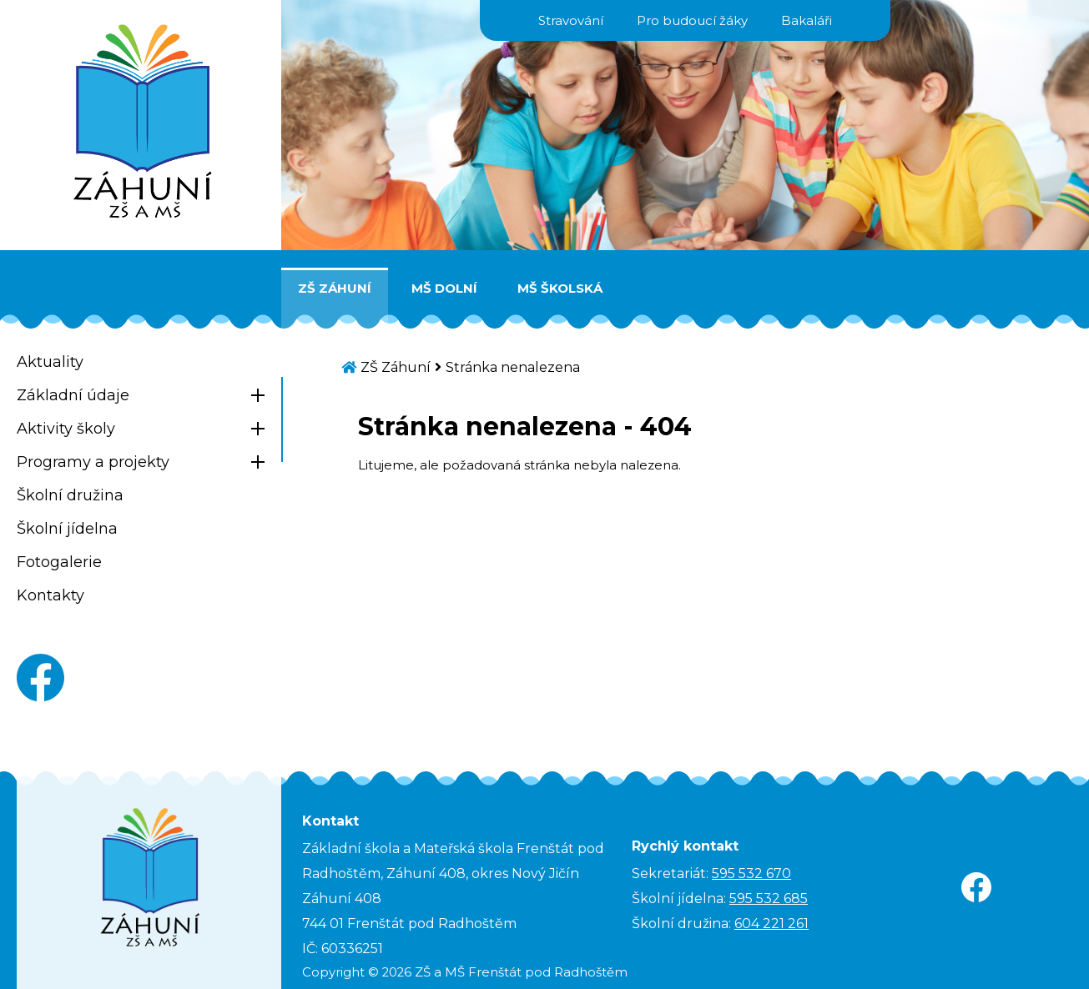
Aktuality (50, 362)
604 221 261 (771, 923)
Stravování (570, 20)
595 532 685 (768, 898)
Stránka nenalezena (513, 367)
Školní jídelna (67, 529)
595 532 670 (751, 873)
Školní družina (70, 495)
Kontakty (50, 595)
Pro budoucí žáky (692, 20)
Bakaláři (806, 20)
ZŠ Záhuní (334, 288)
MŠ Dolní (444, 288)
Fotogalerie (59, 562)
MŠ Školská (559, 288)
